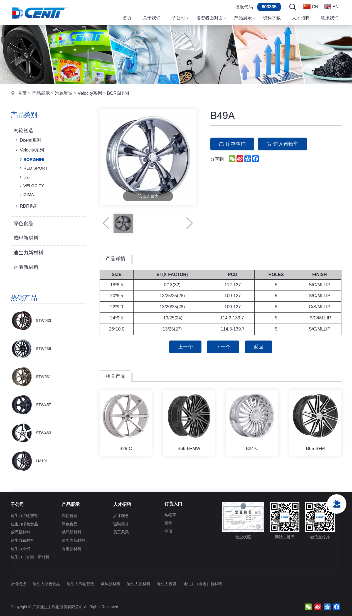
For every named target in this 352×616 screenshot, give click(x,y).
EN (331, 6)
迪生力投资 (20, 549)
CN (310, 6)
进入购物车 (282, 144)
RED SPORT (33, 168)
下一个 (223, 347)
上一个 (185, 347)
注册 (168, 531)
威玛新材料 (25, 238)
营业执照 (243, 520)
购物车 (170, 515)
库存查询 (232, 144)
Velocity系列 (90, 93)
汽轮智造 (64, 93)
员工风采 (121, 532)
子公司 (17, 504)
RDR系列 (26, 206)
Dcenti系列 (27, 140)
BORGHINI (118, 93)
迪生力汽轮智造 (24, 515)
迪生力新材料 (28, 252)
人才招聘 (122, 504)
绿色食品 (23, 223)
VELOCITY (31, 185)
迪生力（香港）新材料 (30, 557)
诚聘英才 (121, 524)
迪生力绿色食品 (24, 524)
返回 (258, 347)
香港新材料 (25, 267)
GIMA (26, 194)
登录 (168, 523)
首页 (22, 93)
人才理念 (121, 515)
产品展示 (41, 93)
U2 (23, 177)
